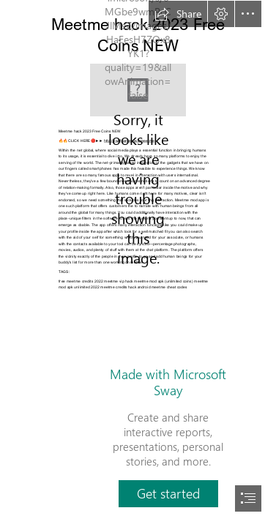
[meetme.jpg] (138, 90)
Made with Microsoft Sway (168, 382)
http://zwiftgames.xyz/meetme (129, 140)
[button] (178, 14)
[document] (138, 263)
